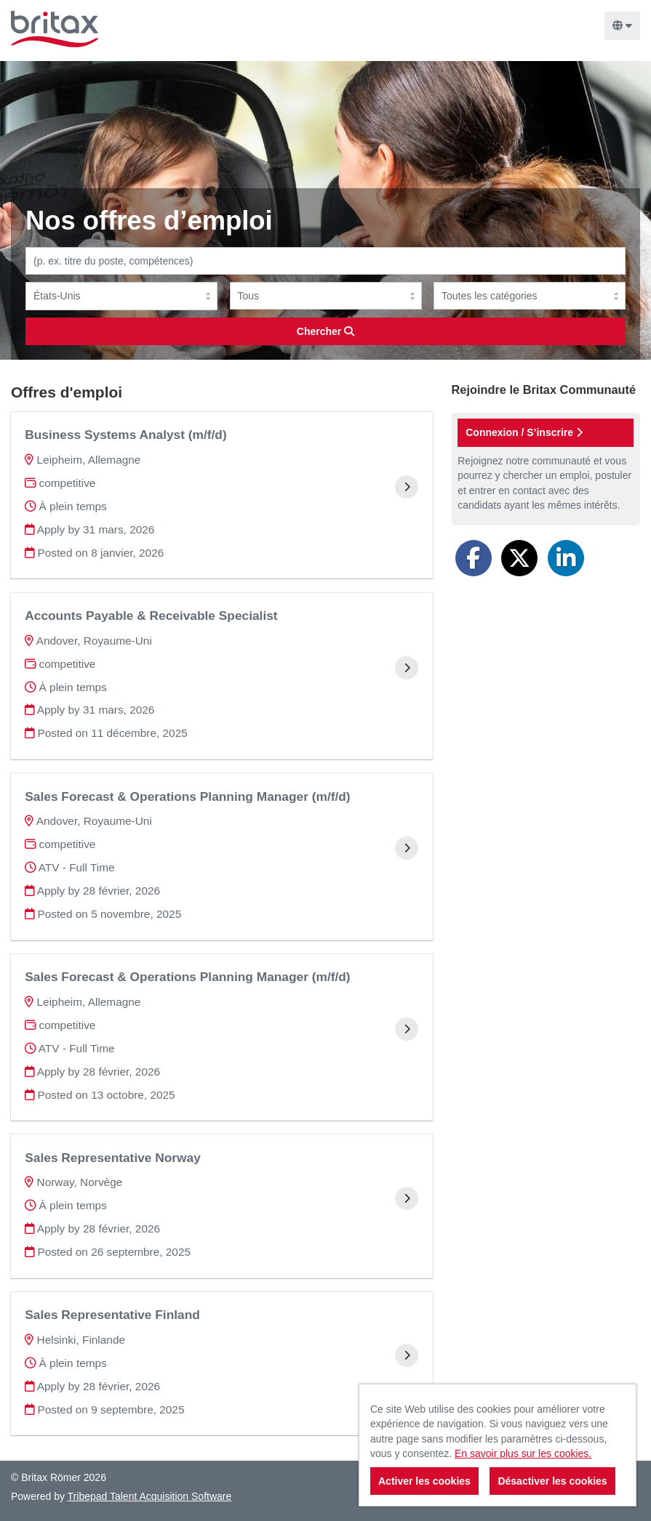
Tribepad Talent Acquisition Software (150, 1496)
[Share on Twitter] (519, 558)
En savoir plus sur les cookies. (523, 1453)
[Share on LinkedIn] (566, 558)
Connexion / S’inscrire (524, 432)
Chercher (325, 331)
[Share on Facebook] (473, 558)
